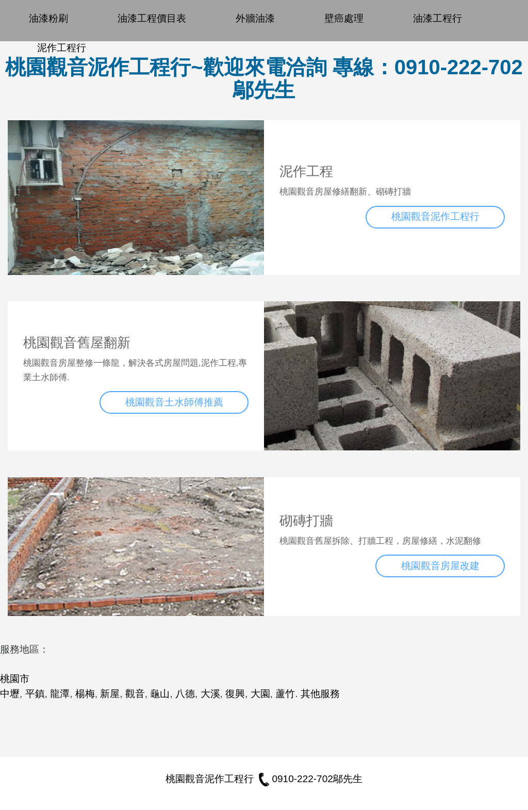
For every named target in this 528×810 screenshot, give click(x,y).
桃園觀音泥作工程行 (435, 216)
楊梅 (85, 693)
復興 (235, 693)
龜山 (160, 693)
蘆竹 (285, 693)
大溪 (210, 693)
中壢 (10, 693)
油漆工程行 (437, 18)
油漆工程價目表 (152, 18)
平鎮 (35, 693)
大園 (260, 693)
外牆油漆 (255, 18)
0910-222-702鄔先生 (309, 778)
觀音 (135, 693)
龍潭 (60, 693)
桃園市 (14, 678)
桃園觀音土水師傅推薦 (174, 402)
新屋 (110, 693)
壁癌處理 (344, 18)
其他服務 (320, 693)
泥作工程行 (61, 47)
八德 (185, 693)
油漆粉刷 (48, 18)
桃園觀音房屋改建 (440, 565)
